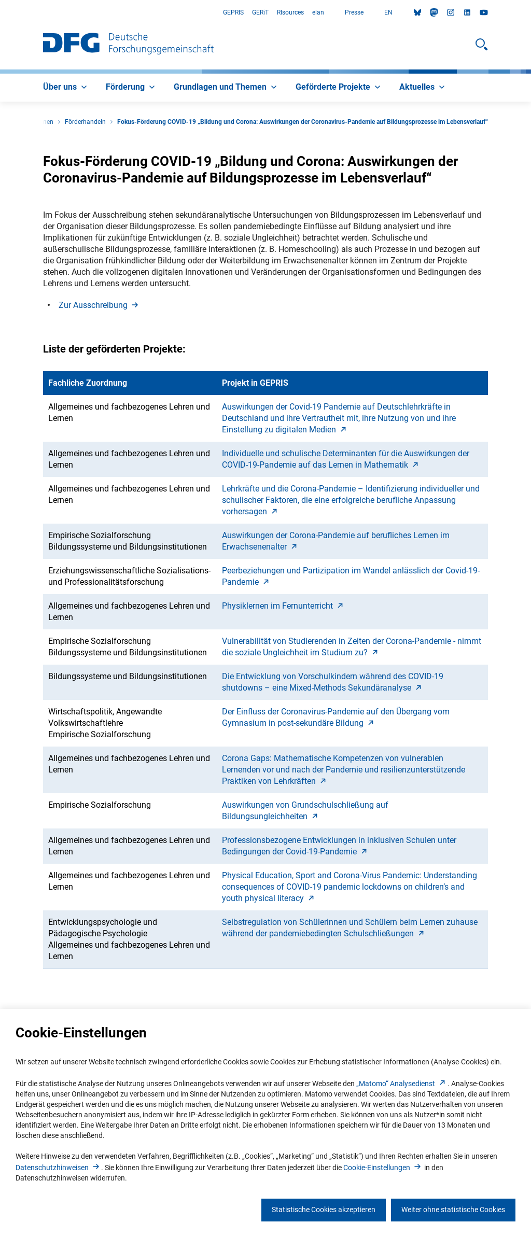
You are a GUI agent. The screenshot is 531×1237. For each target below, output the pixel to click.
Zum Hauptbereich (0, 12)
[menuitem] (66, 87)
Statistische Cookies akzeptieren (323, 1209)
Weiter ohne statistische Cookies (453, 1209)
